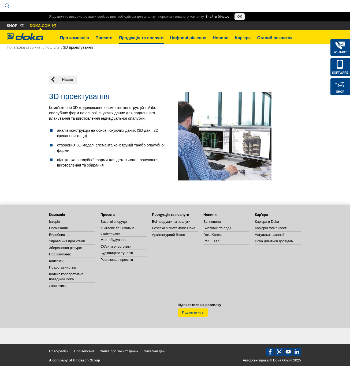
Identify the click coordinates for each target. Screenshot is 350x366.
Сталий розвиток (274, 38)
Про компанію (74, 38)
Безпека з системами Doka (173, 228)
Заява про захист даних (119, 351)
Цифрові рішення (188, 38)
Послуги (52, 47)
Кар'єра (243, 38)
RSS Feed (211, 241)
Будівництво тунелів (116, 253)
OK (239, 16)
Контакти (56, 261)
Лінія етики (57, 286)
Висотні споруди (113, 222)
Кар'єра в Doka (267, 222)
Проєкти (104, 38)
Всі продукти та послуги (171, 222)
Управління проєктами (67, 241)
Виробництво (59, 235)
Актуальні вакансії (269, 235)
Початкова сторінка (23, 47)
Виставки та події (217, 228)
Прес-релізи (58, 351)
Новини (221, 38)
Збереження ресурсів (66, 248)
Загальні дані (154, 351)
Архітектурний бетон (168, 235)
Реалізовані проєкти (116, 260)
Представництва (62, 267)
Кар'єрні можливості (271, 228)
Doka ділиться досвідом (274, 241)
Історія (54, 222)
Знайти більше (217, 16)
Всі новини (212, 222)
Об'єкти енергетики (116, 246)
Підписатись (193, 312)
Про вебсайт (84, 351)
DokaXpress (212, 235)
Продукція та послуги (141, 38)
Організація (58, 228)
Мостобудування (113, 240)
